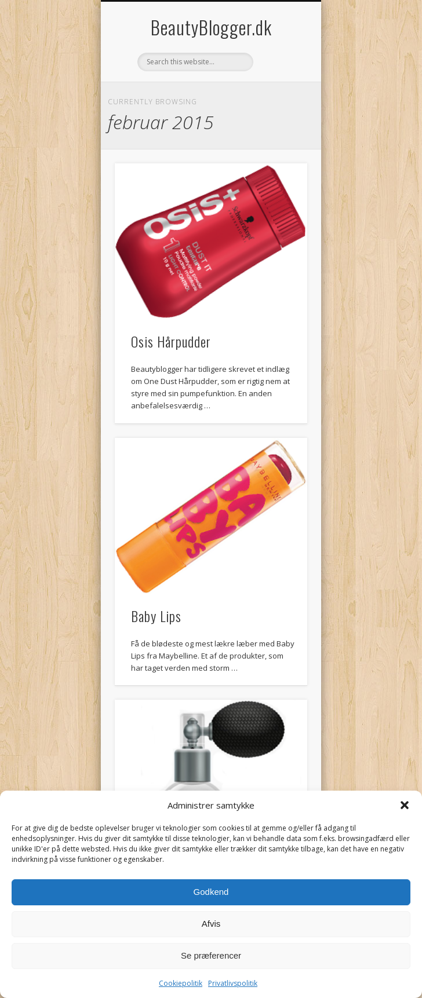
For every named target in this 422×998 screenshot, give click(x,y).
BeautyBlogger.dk (211, 27)
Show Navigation (278, 103)
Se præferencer (211, 955)
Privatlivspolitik (232, 983)
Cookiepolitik (180, 983)
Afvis (211, 923)
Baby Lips (156, 615)
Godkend (211, 892)
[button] (404, 805)
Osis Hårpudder (171, 341)
